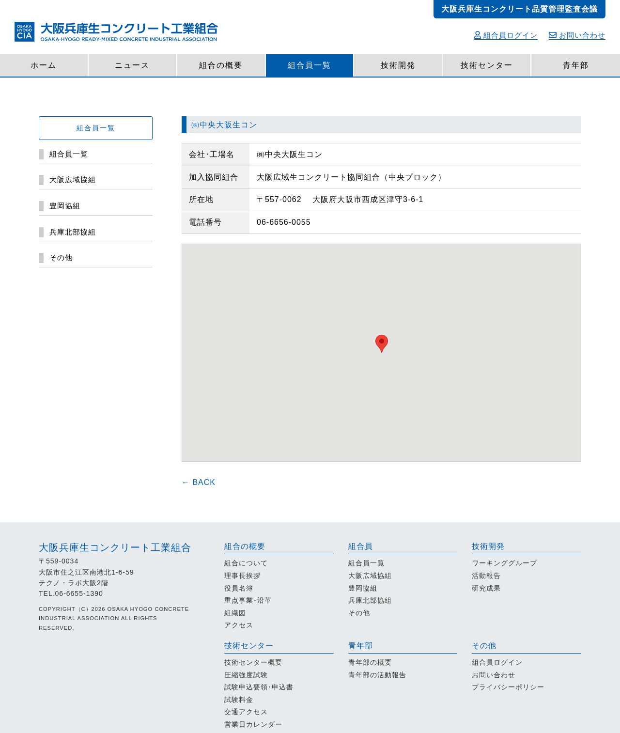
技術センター (487, 65)
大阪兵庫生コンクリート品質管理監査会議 (519, 9)
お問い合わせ (577, 35)
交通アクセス (246, 712)
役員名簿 (238, 588)
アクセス (238, 625)
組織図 (235, 613)
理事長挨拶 (242, 575)
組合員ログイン (506, 35)
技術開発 (398, 65)
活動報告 (486, 575)
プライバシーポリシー (508, 687)
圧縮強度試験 (246, 675)
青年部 (576, 65)
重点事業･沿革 (248, 600)
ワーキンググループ (504, 563)
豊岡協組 (362, 588)
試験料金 (238, 699)
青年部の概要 (370, 662)
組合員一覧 (309, 65)
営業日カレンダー (253, 724)
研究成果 (486, 588)
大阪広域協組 (370, 575)
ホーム (44, 65)
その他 (359, 613)
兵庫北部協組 (370, 600)
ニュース (132, 65)
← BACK (199, 482)
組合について (246, 563)
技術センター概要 (253, 662)
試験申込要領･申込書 (259, 687)
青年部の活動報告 (377, 675)
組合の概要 (221, 65)
